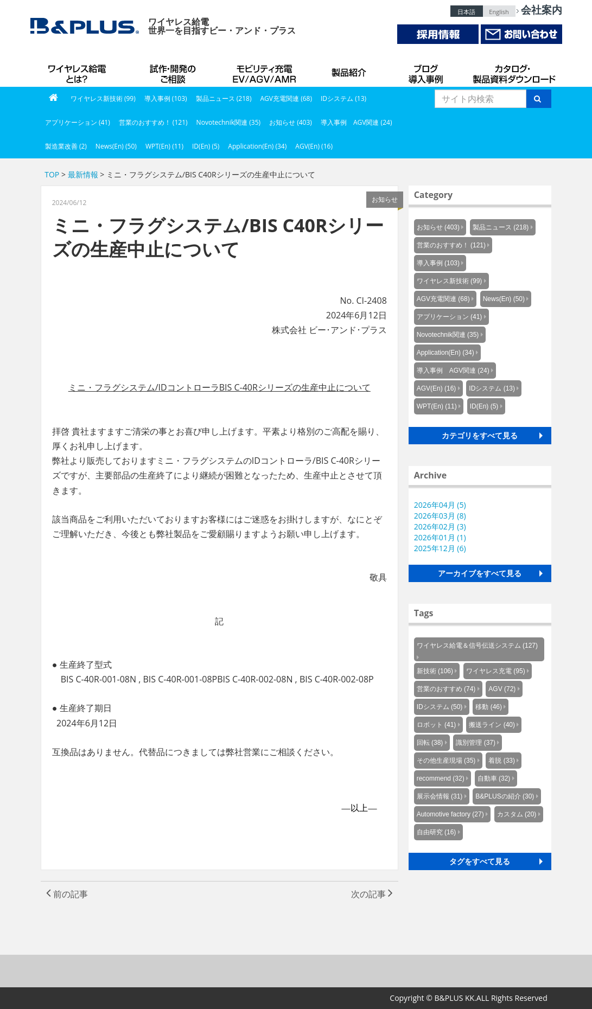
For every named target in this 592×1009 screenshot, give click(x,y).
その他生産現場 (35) (446, 760)
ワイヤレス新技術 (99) (103, 98)
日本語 (466, 12)
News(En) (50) (116, 146)
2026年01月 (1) (440, 537)
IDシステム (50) (440, 707)
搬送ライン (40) (492, 725)
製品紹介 (351, 70)
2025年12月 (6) (440, 548)
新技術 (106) (435, 671)
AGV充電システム (266, 70)
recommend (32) (440, 778)
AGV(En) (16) (314, 146)
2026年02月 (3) (440, 526)
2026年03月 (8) (440, 515)
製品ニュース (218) (224, 98)
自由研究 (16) (436, 832)
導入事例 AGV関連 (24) (356, 122)
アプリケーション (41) (77, 122)
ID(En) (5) (205, 146)
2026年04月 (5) (440, 505)
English (498, 12)
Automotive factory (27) (450, 814)
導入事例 (426, 70)
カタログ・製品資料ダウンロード (513, 70)
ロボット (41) (436, 725)
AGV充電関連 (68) (286, 98)
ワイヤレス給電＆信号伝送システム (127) (477, 645)
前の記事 (67, 894)
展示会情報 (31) (440, 796)
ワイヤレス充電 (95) (495, 671)
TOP (51, 174)
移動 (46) (488, 707)
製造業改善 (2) (66, 146)
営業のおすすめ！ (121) (153, 122)
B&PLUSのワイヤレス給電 (79, 70)
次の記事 (372, 894)
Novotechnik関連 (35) (228, 122)
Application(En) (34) (257, 146)
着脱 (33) (501, 760)
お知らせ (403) (290, 122)
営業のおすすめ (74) (446, 689)
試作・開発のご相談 (174, 70)
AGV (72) (501, 689)
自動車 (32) (494, 778)
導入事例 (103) (165, 98)
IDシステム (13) (343, 98)
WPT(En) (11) (164, 146)
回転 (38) (430, 742)
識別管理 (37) (475, 742)
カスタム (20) (517, 814)
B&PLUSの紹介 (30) (504, 796)
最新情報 (83, 174)
